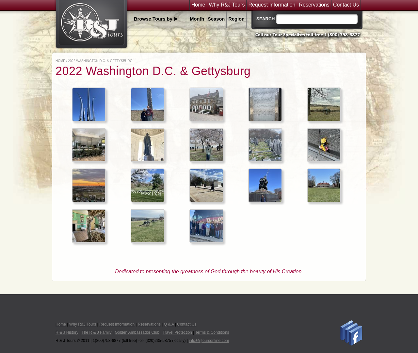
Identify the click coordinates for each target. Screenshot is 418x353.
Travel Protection (177, 332)
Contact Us (346, 5)
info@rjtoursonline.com (209, 340)
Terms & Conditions (212, 332)
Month (197, 19)
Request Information (271, 5)
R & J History (67, 332)
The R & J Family (97, 332)
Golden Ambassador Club (137, 332)
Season (216, 19)
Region (236, 19)
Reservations (314, 5)
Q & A (169, 324)
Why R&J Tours (227, 5)
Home (198, 5)
